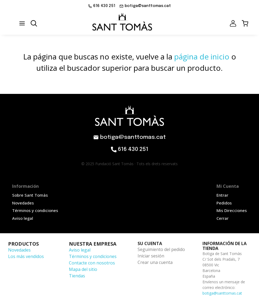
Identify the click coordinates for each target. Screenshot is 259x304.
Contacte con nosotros (92, 263)
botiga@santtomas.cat (222, 293)
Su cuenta (150, 243)
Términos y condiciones (93, 256)
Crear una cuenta (155, 262)
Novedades (19, 250)
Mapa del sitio (83, 269)
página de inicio (201, 56)
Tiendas (77, 276)
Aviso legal (79, 250)
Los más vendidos (26, 256)
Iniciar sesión (151, 256)
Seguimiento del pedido (161, 249)
